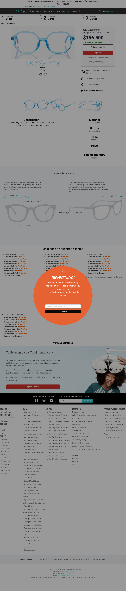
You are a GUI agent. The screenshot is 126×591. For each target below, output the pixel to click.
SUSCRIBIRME (63, 311)
